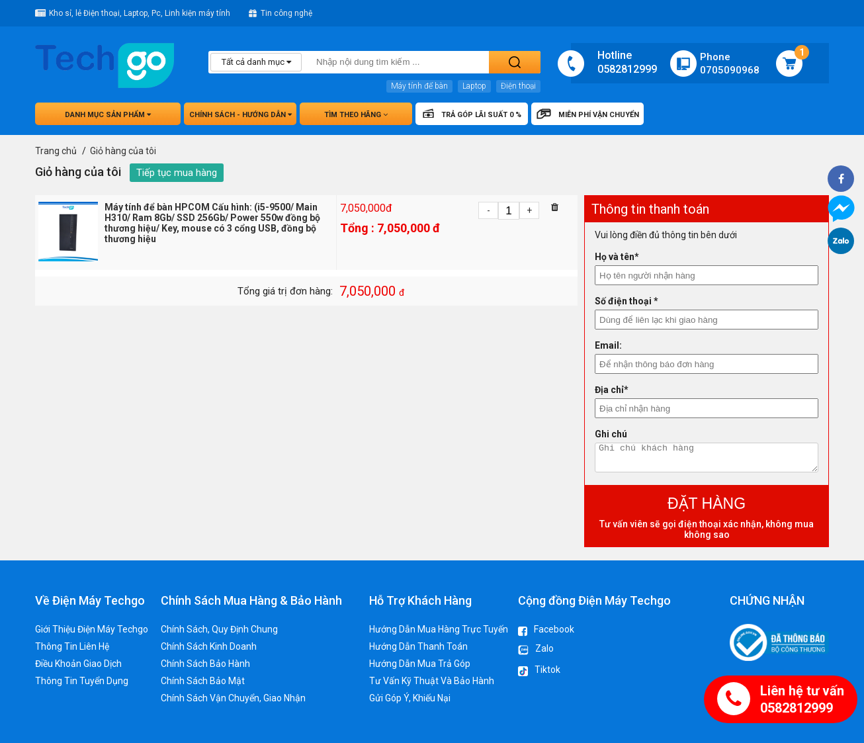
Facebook (546, 630)
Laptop (474, 86)
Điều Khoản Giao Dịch (78, 663)
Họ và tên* (617, 256)
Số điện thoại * (626, 301)
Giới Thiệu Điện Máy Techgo (91, 629)
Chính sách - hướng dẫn (240, 114)
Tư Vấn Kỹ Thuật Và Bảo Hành (431, 681)
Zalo (536, 650)
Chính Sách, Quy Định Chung (219, 629)
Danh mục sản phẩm (108, 114)
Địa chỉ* (611, 389)
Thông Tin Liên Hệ (72, 646)
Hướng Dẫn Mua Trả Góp (419, 663)
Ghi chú (611, 434)
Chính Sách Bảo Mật (203, 681)
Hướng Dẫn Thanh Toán (418, 646)
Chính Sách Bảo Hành (205, 663)
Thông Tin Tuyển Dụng (81, 681)
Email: (608, 345)
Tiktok (539, 671)
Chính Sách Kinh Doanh (209, 646)
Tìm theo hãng (356, 114)
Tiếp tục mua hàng (176, 173)
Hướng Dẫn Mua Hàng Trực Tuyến (438, 629)
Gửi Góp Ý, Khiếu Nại (410, 698)
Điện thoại (518, 86)
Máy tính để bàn (419, 86)
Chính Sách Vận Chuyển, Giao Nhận (233, 698)
